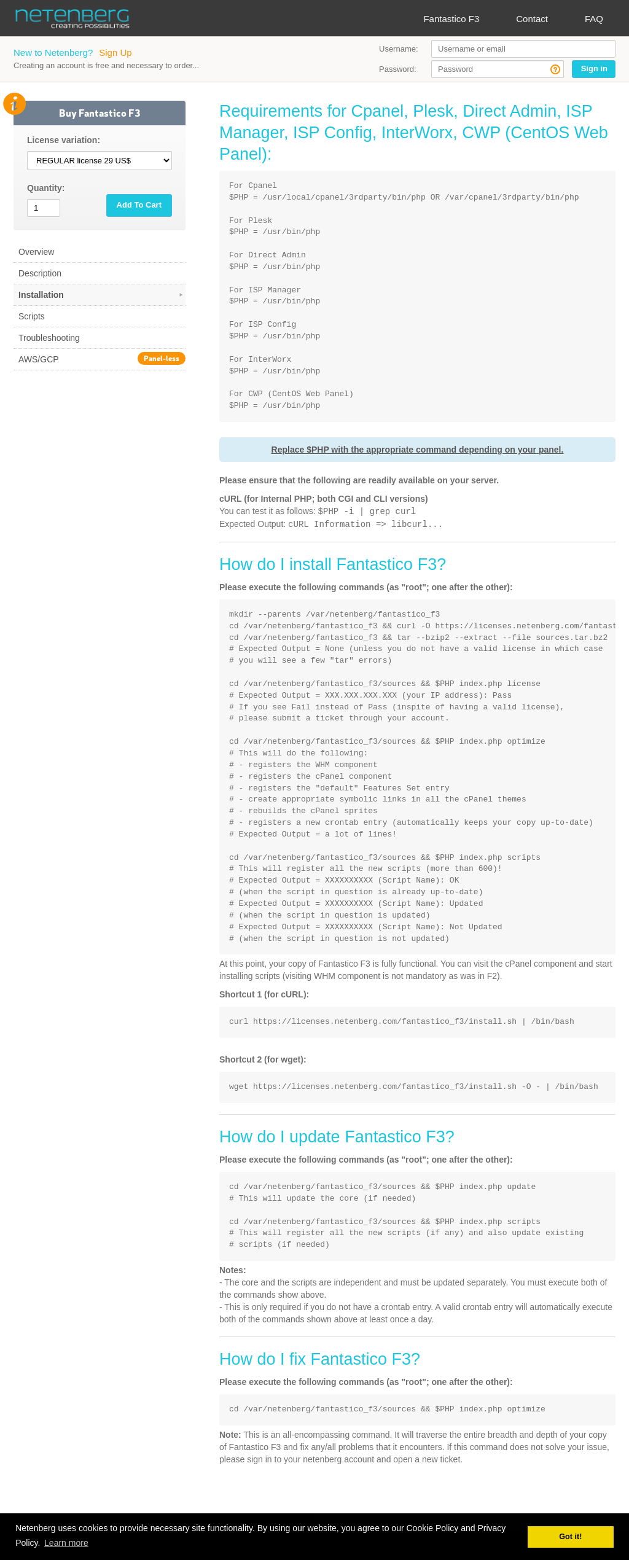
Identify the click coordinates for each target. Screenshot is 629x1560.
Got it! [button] (570, 1536)
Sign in (594, 68)
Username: (398, 48)
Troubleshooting (49, 338)
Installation (101, 295)
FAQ (594, 19)
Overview (36, 252)
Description (39, 273)
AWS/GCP (102, 358)
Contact (532, 19)
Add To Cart (139, 204)
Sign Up (115, 52)
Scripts (31, 316)
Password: (397, 69)
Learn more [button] (66, 1543)
